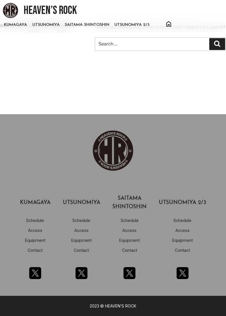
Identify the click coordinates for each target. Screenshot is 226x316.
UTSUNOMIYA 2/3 (132, 25)
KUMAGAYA (15, 25)
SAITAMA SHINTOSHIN (87, 25)
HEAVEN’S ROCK (50, 10)
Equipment (35, 240)
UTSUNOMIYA (46, 25)
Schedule (35, 220)
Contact (35, 250)
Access (35, 230)
